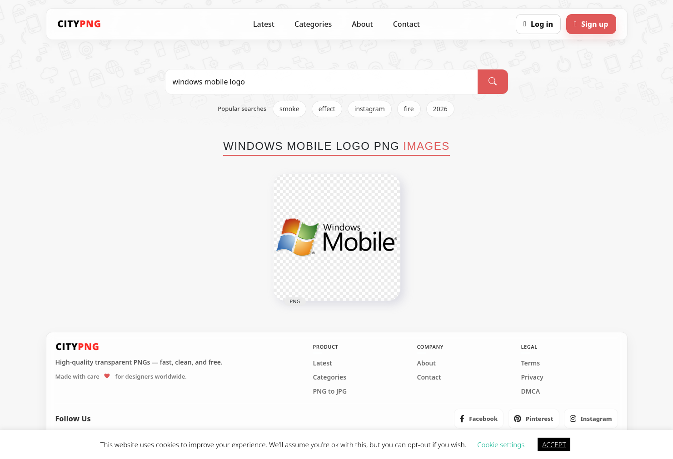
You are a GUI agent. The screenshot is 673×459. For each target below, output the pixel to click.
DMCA (530, 391)
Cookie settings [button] (500, 444)
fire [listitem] (409, 108)
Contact (406, 24)
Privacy (532, 377)
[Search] (493, 81)
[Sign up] (591, 24)
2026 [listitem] (440, 108)
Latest (263, 24)
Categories (313, 24)
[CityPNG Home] (79, 24)
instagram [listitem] (369, 108)
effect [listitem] (327, 108)
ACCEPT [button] (554, 444)
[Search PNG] (321, 81)
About (362, 24)
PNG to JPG (330, 391)
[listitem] (479, 419)
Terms (530, 363)
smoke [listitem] (289, 108)
